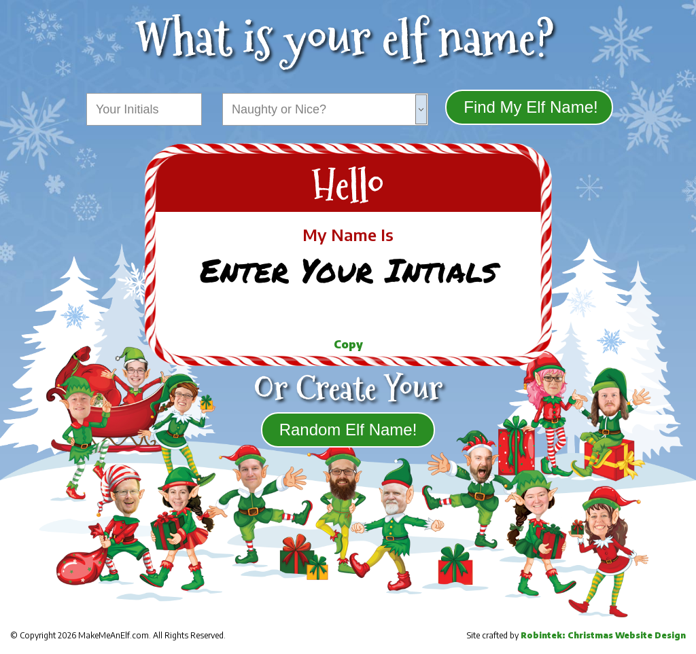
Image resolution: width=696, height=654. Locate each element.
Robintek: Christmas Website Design (603, 635)
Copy (348, 344)
